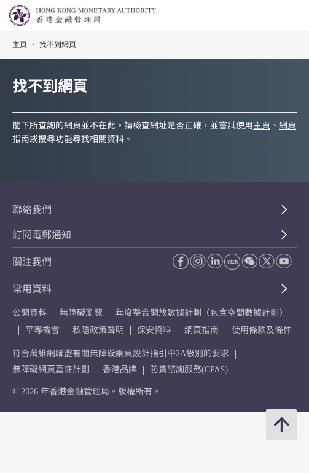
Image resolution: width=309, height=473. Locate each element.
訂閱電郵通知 (41, 235)
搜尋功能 (55, 139)
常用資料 (32, 289)
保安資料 (154, 330)
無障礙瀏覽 (81, 313)
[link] (268, 16)
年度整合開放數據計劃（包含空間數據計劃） (201, 313)
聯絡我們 (32, 210)
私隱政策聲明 (98, 330)
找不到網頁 (57, 45)
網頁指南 (201, 330)
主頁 (19, 45)
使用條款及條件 (262, 330)
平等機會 (42, 330)
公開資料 (29, 313)
